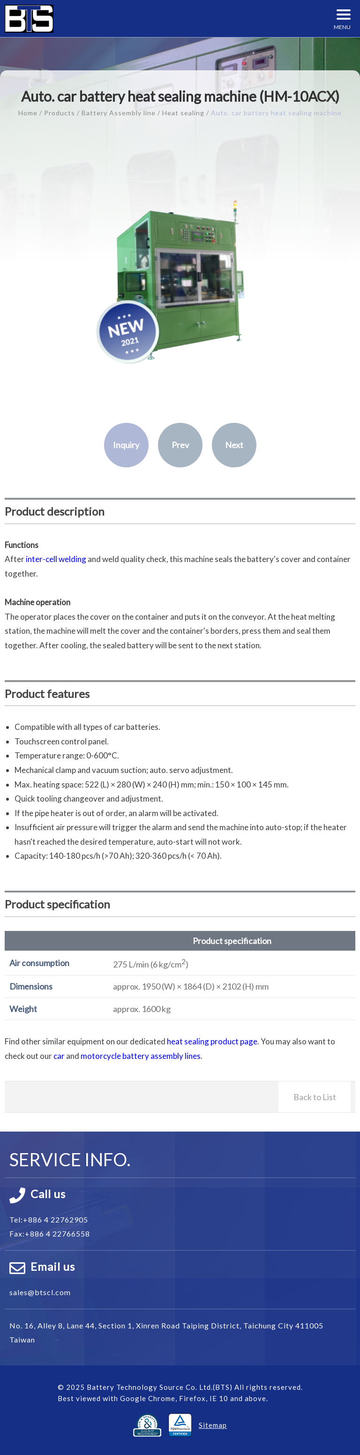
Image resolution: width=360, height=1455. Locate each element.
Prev (180, 445)
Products (59, 113)
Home (28, 113)
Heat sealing (183, 113)
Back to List (314, 1097)
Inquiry (126, 445)
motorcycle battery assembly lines (141, 1056)
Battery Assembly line (119, 113)
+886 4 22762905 (55, 1219)
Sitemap (213, 1425)
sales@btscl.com (40, 1292)
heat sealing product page (212, 1041)
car (59, 1056)
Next (234, 445)
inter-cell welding (56, 559)
